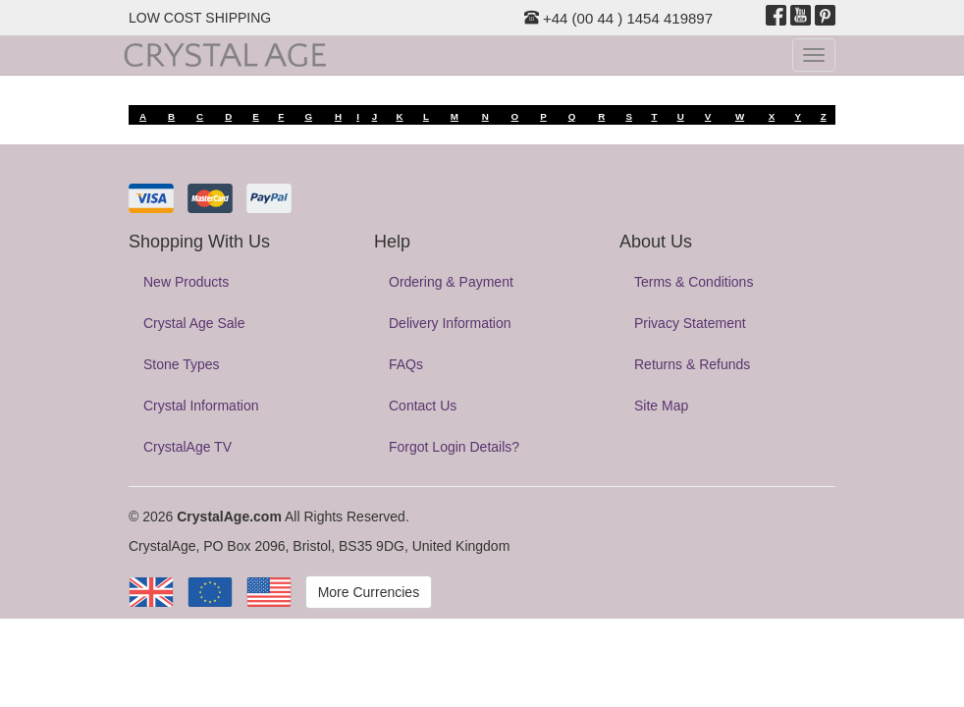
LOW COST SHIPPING (200, 18)
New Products (186, 282)
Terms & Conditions (693, 282)
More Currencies (368, 592)
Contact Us (422, 405)
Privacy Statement (690, 323)
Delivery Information (450, 323)
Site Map (661, 405)
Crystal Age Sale (194, 323)
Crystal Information (200, 405)
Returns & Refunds (692, 364)
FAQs (406, 364)
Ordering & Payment (451, 282)
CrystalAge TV (187, 447)
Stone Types (181, 364)
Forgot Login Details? (454, 447)
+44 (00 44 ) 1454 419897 (618, 18)
